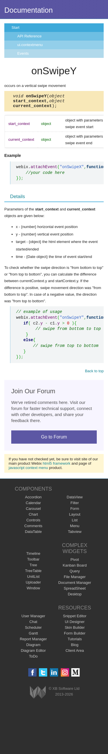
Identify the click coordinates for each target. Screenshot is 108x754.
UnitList (33, 579)
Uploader (33, 585)
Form (74, 511)
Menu (74, 528)
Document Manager (74, 585)
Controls (33, 523)
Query (75, 573)
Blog (74, 647)
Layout (74, 517)
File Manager (75, 579)
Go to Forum (54, 439)
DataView (75, 499)
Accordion (33, 499)
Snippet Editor (74, 618)
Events (23, 53)
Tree (33, 567)
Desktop (75, 597)
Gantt (33, 636)
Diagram (33, 647)
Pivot (75, 562)
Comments (33, 528)
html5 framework (56, 466)
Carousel (33, 511)
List (74, 523)
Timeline (33, 556)
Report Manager (33, 641)
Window (33, 590)
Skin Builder (75, 630)
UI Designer (75, 624)
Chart (33, 517)
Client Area (75, 653)
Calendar (33, 505)
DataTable (33, 534)
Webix (38, 694)
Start (15, 27)
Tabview (75, 534)
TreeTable (33, 573)
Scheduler (33, 630)
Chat (33, 624)
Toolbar (33, 562)
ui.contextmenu (30, 45)
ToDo (33, 659)
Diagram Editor (33, 653)
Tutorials (75, 641)
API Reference (29, 36)
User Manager (33, 618)
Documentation (28, 10)
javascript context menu (28, 470)
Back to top (94, 373)
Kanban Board (75, 568)
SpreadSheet (75, 591)
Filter (75, 505)
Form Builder (74, 636)
